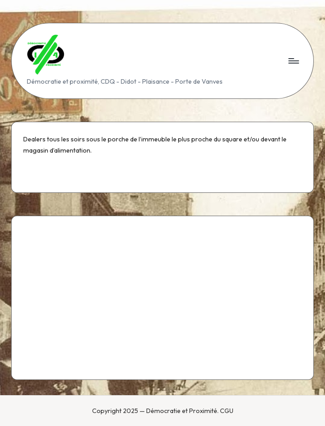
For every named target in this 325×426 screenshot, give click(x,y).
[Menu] (293, 61)
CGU (226, 411)
